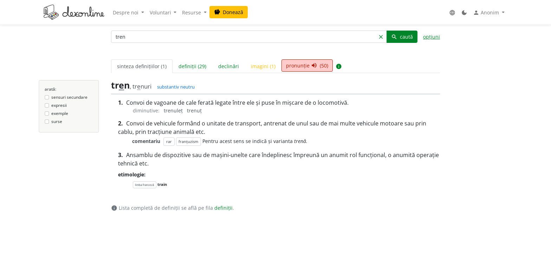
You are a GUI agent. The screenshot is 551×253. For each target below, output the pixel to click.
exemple (59, 113)
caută (402, 36)
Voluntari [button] (161, 12)
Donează (228, 12)
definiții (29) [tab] (192, 66)
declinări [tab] (228, 66)
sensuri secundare (69, 97)
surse (56, 121)
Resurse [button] (192, 12)
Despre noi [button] (126, 12)
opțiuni (431, 36)
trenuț (194, 110)
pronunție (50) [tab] (307, 65)
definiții (223, 208)
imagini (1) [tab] (263, 66)
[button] (452, 12)
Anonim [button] (486, 12)
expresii (59, 105)
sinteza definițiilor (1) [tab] (142, 66)
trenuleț (174, 110)
